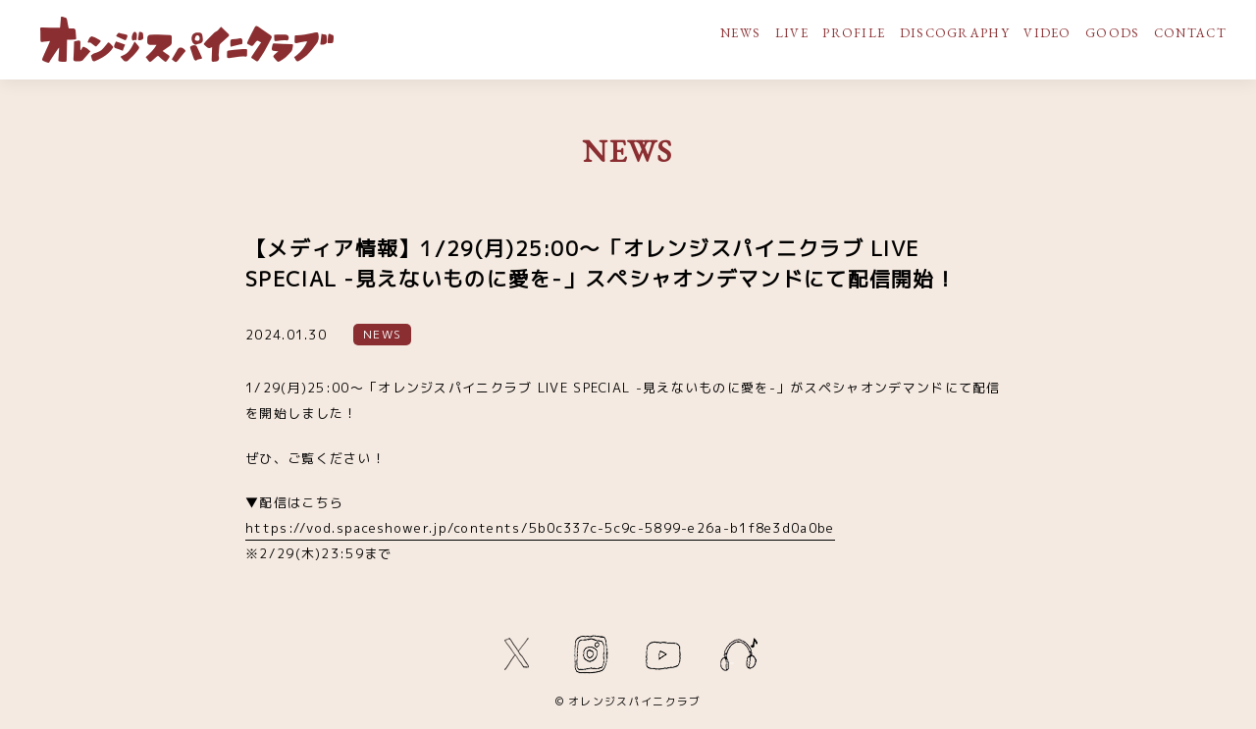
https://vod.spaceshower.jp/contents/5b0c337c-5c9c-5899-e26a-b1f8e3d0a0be (540, 528)
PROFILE (853, 33)
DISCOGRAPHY (955, 33)
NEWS (740, 33)
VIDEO (1047, 33)
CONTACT (1190, 33)
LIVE (792, 33)
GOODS (1112, 33)
